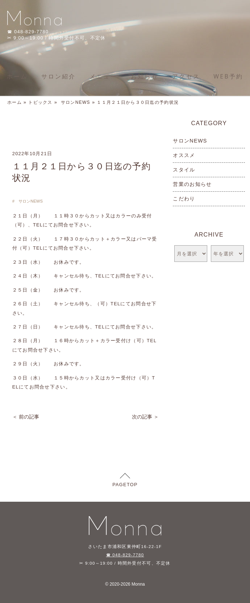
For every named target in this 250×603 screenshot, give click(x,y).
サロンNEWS (75, 102)
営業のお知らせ (192, 184)
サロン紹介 (58, 76)
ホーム (17, 76)
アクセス (186, 76)
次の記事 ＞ (145, 417)
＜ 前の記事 (25, 417)
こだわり (184, 198)
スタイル (184, 170)
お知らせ (145, 76)
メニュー (103, 76)
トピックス (40, 102)
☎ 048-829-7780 (125, 555)
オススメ (184, 155)
